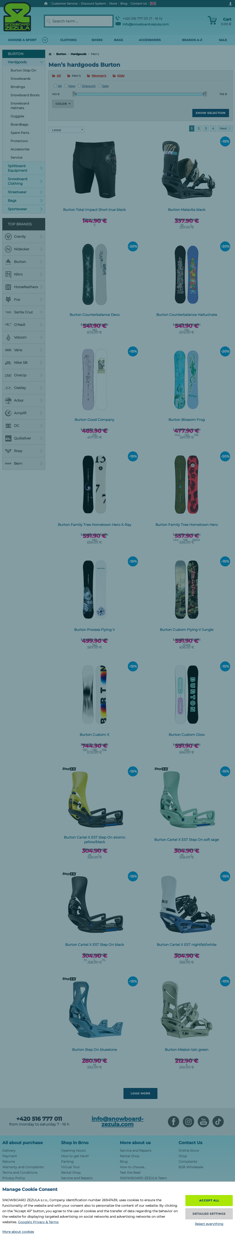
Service (16, 157)
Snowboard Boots (25, 95)
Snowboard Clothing (25, 181)
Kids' (121, 75)
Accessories (20, 149)
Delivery (9, 1150)
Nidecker (24, 249)
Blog (124, 1161)
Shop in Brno (75, 1142)
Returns (8, 1161)
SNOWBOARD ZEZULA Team (143, 1178)
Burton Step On (23, 70)
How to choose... (133, 1167)
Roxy (24, 450)
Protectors (19, 141)
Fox (24, 299)
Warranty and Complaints (23, 1167)
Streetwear (25, 192)
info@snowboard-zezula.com (142, 24)
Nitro (24, 274)
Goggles (17, 116)
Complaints (188, 1161)
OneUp (24, 375)
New (69, 86)
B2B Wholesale (191, 1167)
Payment (9, 1156)
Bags (25, 200)
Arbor (24, 400)
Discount (86, 86)
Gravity (24, 236)
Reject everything (209, 1224)
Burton (61, 54)
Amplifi (24, 413)
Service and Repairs (76, 1178)
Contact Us (190, 1142)
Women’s (99, 75)
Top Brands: (20, 224)
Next (225, 128)
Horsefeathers (24, 287)
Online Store (189, 1150)
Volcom (24, 337)
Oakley (24, 387)
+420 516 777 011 (39, 1119)
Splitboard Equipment (25, 168)
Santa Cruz (24, 312)
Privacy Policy (13, 1178)
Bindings (18, 87)
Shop (183, 1156)
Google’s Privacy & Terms (38, 1222)
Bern (24, 463)
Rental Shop (71, 1173)
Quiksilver (24, 438)
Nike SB (24, 362)
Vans (24, 350)
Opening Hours (73, 1150)
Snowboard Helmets (20, 105)
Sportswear (25, 209)
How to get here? (75, 1156)
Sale (103, 86)
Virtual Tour (70, 1167)
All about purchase (22, 1142)
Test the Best (130, 1173)
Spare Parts (20, 133)
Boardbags (19, 124)
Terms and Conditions (19, 1173)
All (59, 75)
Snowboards (21, 79)
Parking (67, 1161)
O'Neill (24, 324)
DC (24, 425)
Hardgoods (78, 54)
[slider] (74, 94)
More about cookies (18, 1232)
